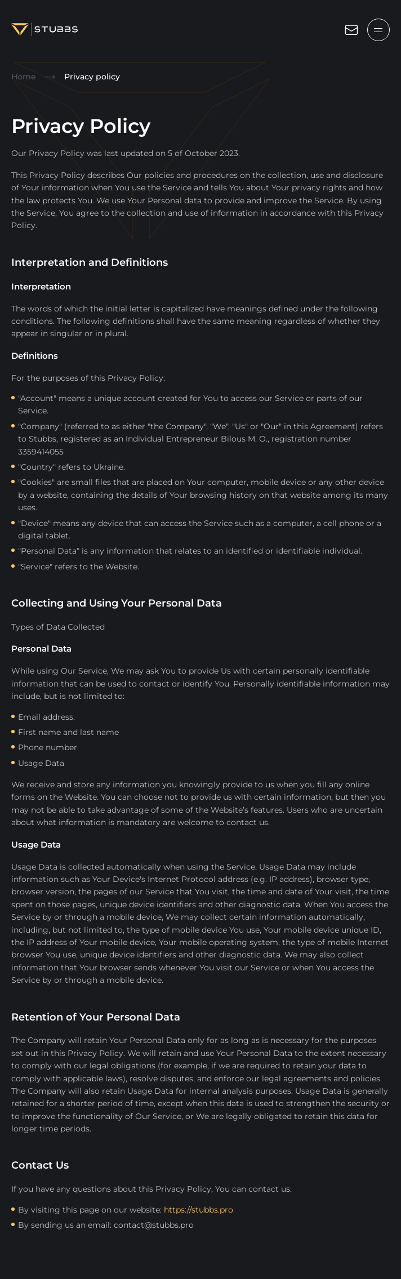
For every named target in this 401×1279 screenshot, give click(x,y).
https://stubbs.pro (198, 1210)
